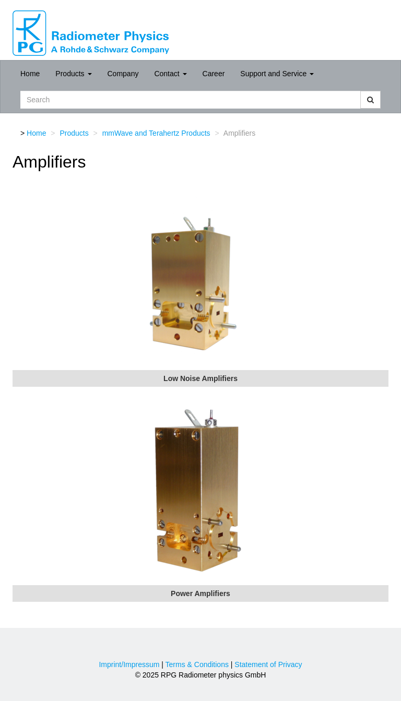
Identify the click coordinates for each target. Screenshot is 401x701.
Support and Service (277, 73)
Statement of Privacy (268, 664)
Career (214, 73)
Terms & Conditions (197, 664)
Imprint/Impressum (129, 664)
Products (73, 73)
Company (123, 73)
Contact (170, 73)
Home (30, 73)
